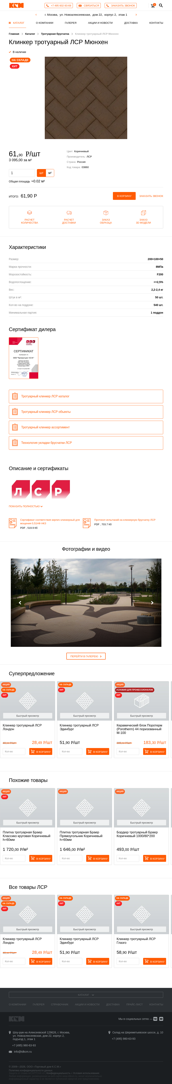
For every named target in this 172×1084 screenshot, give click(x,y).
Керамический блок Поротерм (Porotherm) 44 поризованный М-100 (139, 729)
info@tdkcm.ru (23, 1051)
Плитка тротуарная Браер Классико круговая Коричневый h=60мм (26, 836)
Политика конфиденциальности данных (30, 1070)
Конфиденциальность (58, 1073)
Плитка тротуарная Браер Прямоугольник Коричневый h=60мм (81, 836)
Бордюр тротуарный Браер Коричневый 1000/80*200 (137, 834)
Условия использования (86, 1073)
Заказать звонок (151, 196)
